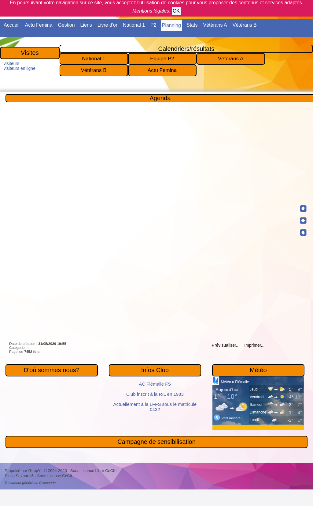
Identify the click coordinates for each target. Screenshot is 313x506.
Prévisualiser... (226, 345)
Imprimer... (253, 345)
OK (176, 10)
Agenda (160, 98)
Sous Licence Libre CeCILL (95, 470)
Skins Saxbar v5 (19, 476)
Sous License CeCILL (56, 476)
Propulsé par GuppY (23, 470)
